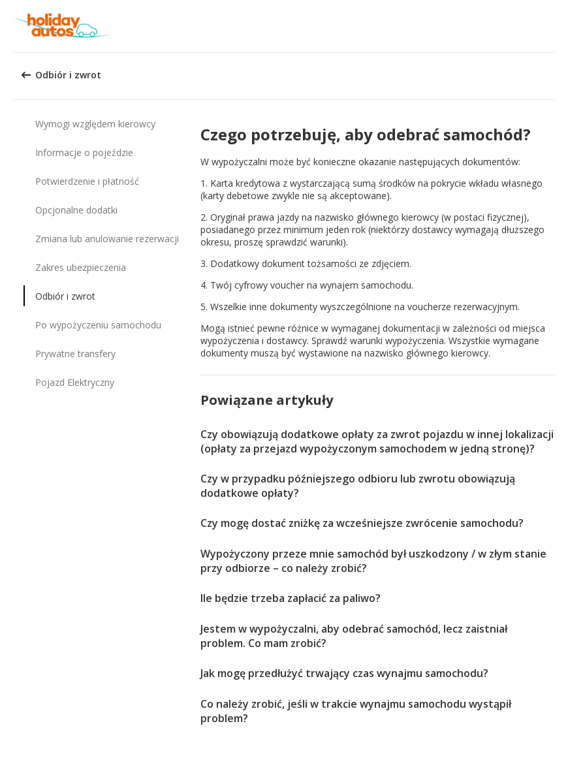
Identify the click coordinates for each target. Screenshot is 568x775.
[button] (553, 26)
